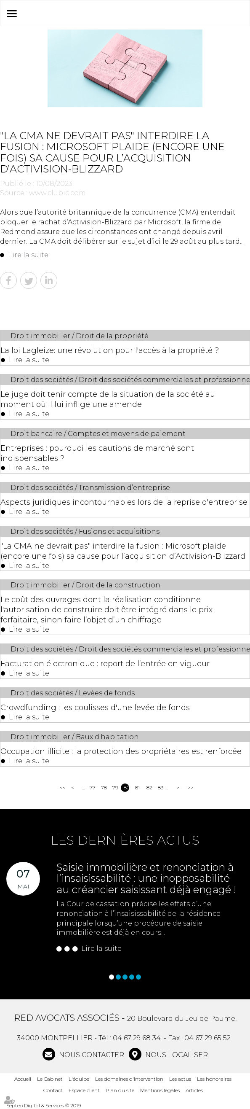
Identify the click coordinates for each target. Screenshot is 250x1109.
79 (115, 787)
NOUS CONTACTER (90, 1055)
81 (137, 787)
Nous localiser (176, 1055)
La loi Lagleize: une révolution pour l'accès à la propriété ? (109, 350)
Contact (53, 1090)
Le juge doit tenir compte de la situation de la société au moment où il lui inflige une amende (107, 399)
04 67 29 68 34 (137, 1038)
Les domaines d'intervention (129, 1079)
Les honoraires (214, 1079)
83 (160, 787)
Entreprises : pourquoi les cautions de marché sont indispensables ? (97, 453)
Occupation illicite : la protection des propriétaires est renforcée (121, 751)
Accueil (22, 1079)
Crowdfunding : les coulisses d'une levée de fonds (95, 707)
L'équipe (79, 1079)
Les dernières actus (125, 840)
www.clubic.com (57, 193)
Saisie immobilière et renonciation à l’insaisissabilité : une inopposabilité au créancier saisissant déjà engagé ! (146, 878)
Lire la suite (28, 255)
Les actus (180, 1079)
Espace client (84, 1090)
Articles (194, 1090)
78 (103, 787)
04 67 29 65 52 (207, 1038)
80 (126, 787)
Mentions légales (160, 1090)
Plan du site (120, 1090)
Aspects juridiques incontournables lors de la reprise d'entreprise (123, 502)
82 (149, 787)
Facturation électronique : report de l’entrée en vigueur (105, 663)
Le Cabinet (50, 1079)
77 (92, 787)
